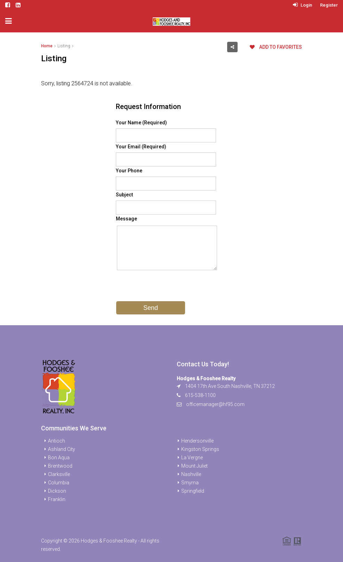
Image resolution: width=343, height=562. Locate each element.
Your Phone (129, 170)
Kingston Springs (200, 449)
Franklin (56, 499)
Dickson (57, 491)
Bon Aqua (59, 457)
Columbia (58, 482)
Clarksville (59, 474)
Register (329, 5)
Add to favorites (276, 47)
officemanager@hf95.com (215, 404)
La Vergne (192, 457)
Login (302, 5)
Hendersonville (197, 441)
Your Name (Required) (141, 122)
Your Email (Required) (141, 146)
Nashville (191, 474)
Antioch (56, 441)
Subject (124, 194)
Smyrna (190, 482)
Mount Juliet (194, 466)
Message (126, 218)
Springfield (192, 491)
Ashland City (61, 449)
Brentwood (60, 466)
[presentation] (169, 287)
